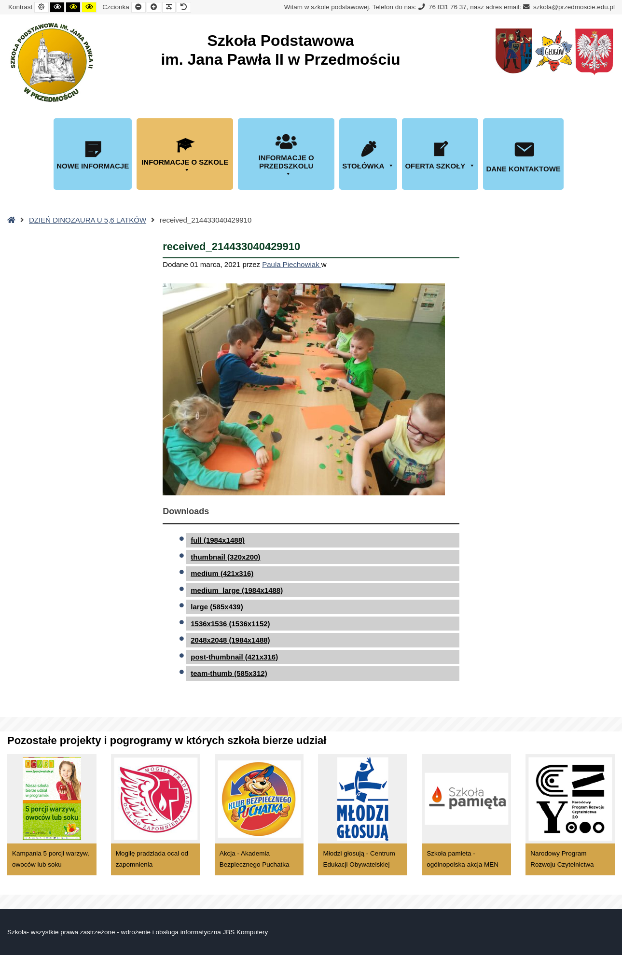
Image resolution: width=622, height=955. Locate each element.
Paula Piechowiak (291, 264)
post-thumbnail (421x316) (234, 657)
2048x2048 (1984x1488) (230, 640)
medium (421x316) (222, 573)
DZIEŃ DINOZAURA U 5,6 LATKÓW (87, 220)
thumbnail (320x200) (225, 557)
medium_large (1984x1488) (237, 590)
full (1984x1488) (218, 540)
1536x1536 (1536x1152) (230, 623)
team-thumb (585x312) (229, 673)
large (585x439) (217, 607)
